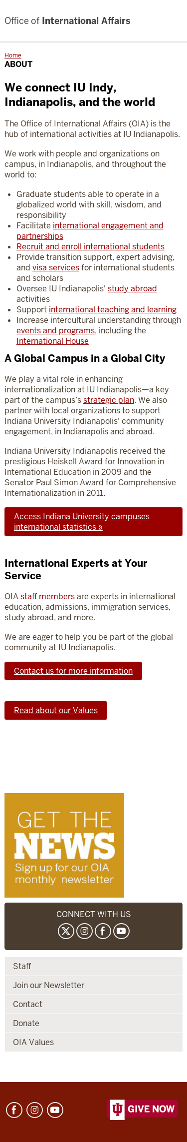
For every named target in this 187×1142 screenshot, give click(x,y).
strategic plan (108, 400)
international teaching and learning (113, 309)
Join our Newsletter (48, 985)
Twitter (66, 931)
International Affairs (67, 20)
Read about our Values (56, 710)
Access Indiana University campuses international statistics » (82, 521)
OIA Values (33, 1042)
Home (12, 55)
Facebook (103, 931)
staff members (47, 596)
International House (52, 341)
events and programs (55, 330)
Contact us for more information (73, 671)
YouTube (121, 931)
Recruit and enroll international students (90, 246)
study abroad (132, 288)
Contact (27, 1004)
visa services (55, 267)
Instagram (84, 931)
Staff (22, 966)
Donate (26, 1023)
